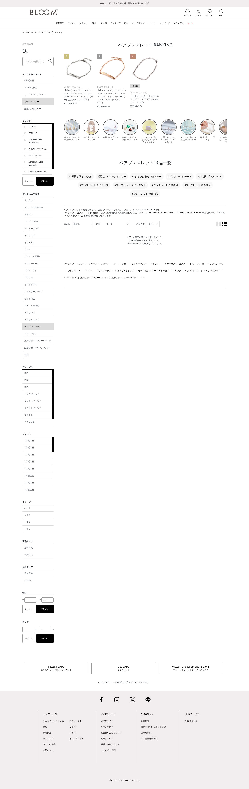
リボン (27, 529)
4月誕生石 (29, 461)
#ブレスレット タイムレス (94, 185)
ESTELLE (33, 133)
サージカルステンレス (34, 94)
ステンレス (29, 422)
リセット (28, 181)
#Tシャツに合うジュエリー (147, 176)
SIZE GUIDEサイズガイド (123, 668)
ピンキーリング (31, 228)
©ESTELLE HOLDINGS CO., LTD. (124, 780)
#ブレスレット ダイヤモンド (130, 185)
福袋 (26, 354)
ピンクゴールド (31, 394)
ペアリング (29, 312)
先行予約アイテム (75, 216)
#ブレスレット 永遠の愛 (145, 193)
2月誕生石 (29, 447)
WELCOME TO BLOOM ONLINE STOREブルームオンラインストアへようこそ (190, 668)
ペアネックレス (31, 319)
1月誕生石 (29, 440)
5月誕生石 (29, 468)
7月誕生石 (29, 482)
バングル (28, 277)
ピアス (27, 249)
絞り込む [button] (45, 181)
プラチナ (28, 415)
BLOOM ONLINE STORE (32, 32)
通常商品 (28, 547)
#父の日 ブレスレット (210, 176)
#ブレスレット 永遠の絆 (165, 185)
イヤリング (29, 235)
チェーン (28, 214)
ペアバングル (30, 333)
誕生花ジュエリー (32, 108)
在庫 (98, 224)
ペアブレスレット (54, 32)
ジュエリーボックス (33, 291)
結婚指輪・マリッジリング (36, 347)
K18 (26, 373)
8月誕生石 (29, 489)
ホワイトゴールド (32, 408)
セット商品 (29, 298)
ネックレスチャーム (33, 207)
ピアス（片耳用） (32, 256)
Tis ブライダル (35, 155)
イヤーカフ (29, 242)
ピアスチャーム (31, 263)
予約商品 (28, 554)
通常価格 (28, 573)
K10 (26, 387)
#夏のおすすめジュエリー (112, 176)
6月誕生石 (29, 80)
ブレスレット (30, 270)
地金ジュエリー (31, 101)
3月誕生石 (29, 454)
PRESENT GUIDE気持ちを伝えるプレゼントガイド (56, 668)
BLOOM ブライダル (38, 149)
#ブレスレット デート (180, 176)
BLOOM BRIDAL (193, 212)
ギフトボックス (31, 284)
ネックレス (29, 200)
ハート (27, 508)
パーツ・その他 (31, 305)
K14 (26, 380)
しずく (27, 522)
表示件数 (140, 224)
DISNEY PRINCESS (37, 171)
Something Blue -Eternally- (36, 163)
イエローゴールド (32, 401)
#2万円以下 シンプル (80, 176)
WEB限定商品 (30, 87)
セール (27, 580)
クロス (27, 515)
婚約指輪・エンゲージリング (37, 340)
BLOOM (32, 126)
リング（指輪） (31, 221)
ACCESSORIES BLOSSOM (35, 141)
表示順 (67, 224)
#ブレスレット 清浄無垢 (198, 185)
